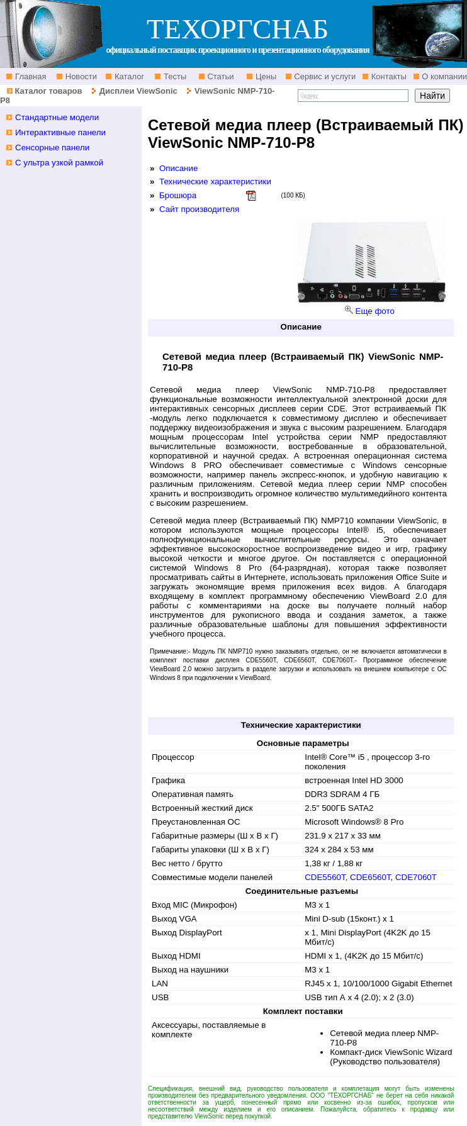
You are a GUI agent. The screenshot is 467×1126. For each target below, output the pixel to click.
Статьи (219, 76)
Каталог (128, 76)
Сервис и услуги (324, 76)
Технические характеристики (215, 181)
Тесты (173, 76)
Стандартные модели (57, 117)
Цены (264, 76)
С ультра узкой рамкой (59, 162)
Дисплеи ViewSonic (138, 91)
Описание (178, 168)
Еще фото (375, 311)
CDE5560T (325, 877)
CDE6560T (370, 877)
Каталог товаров (48, 91)
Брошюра (177, 195)
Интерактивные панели (60, 132)
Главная (29, 76)
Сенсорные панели (52, 147)
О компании (443, 76)
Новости (80, 76)
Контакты (388, 76)
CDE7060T (416, 877)
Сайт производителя (199, 209)
